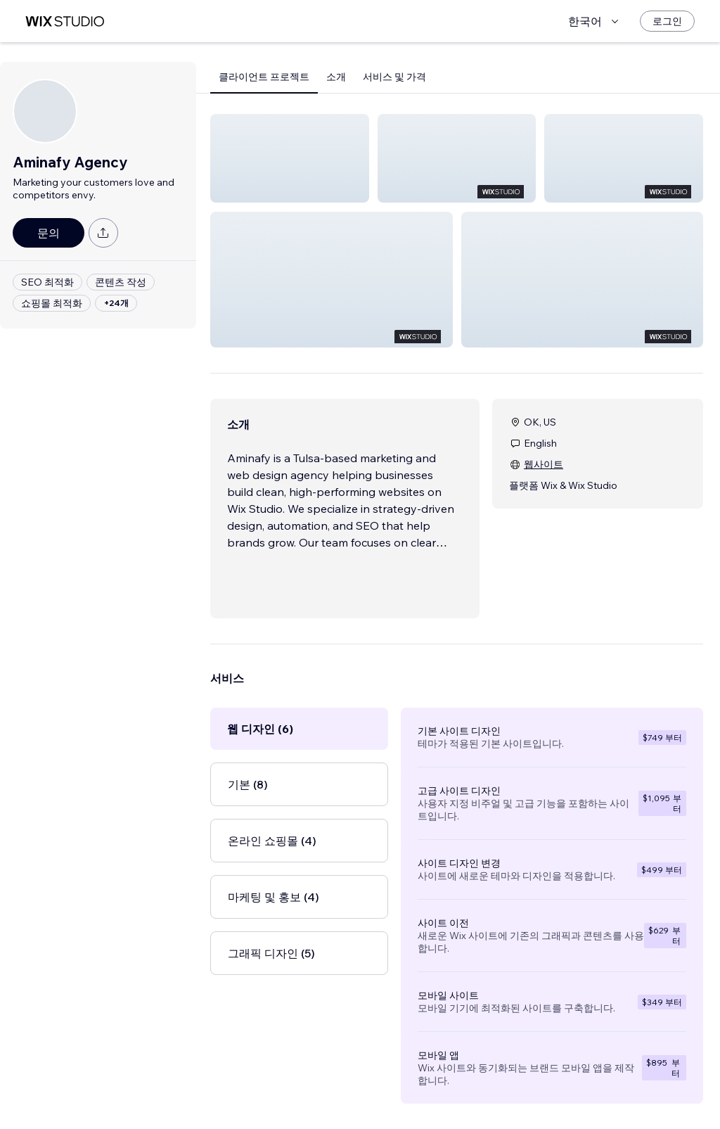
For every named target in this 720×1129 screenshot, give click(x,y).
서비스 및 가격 (394, 76)
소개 (336, 76)
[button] (289, 158)
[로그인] (667, 21)
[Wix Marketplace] (64, 21)
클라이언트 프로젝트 (264, 76)
